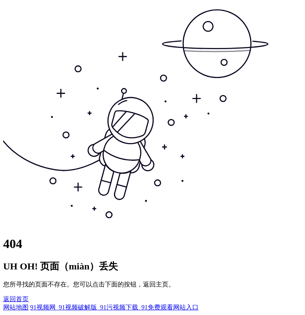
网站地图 (16, 307)
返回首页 (16, 299)
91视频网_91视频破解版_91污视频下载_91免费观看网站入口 (114, 307)
